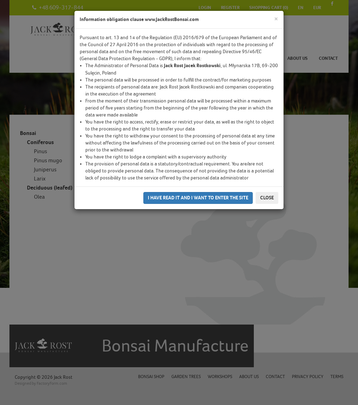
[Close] (276, 19)
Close (267, 198)
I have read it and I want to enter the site (198, 198)
